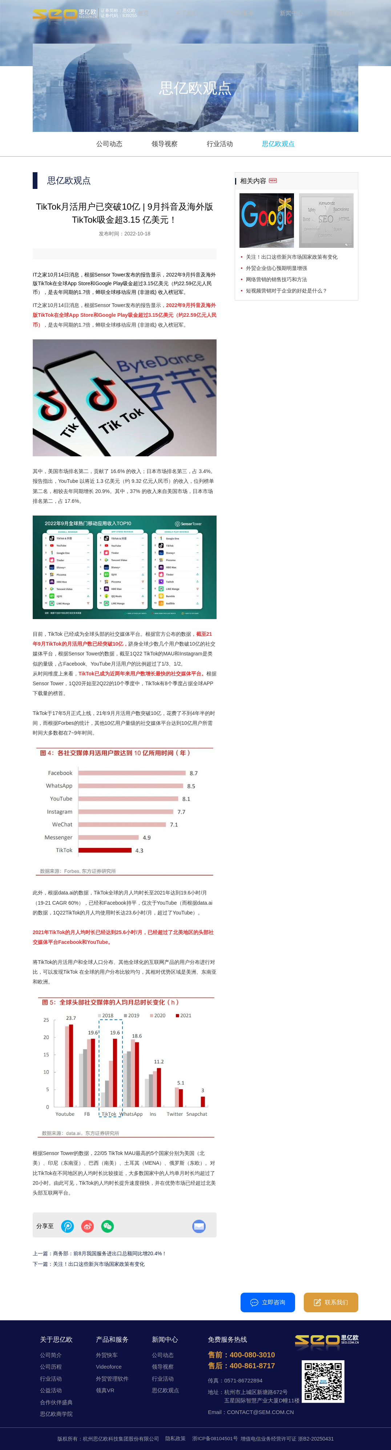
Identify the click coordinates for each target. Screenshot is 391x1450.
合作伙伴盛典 (56, 1402)
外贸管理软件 (112, 1379)
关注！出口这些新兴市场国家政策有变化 (99, 1264)
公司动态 (109, 144)
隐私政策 (175, 1439)
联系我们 (340, 14)
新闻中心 (291, 14)
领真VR (105, 1390)
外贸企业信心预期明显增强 (276, 268)
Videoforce (109, 1367)
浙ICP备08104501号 (215, 1439)
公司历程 (51, 1367)
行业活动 (220, 144)
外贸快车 (107, 1355)
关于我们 (186, 14)
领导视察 (165, 144)
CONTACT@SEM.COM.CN (260, 1412)
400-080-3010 (179, 1302)
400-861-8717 (252, 1366)
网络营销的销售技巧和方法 (276, 279)
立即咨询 (267, 1302)
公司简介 (51, 1355)
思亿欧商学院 (56, 1414)
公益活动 (51, 1390)
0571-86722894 (243, 1380)
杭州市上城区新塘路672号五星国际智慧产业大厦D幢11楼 (262, 1396)
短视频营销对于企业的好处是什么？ (286, 291)
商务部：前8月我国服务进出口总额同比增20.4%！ (110, 1253)
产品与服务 (239, 14)
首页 (143, 14)
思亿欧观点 (278, 144)
